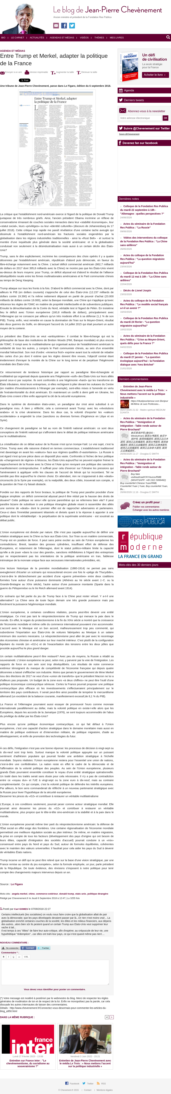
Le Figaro (17, 884)
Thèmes (97, 37)
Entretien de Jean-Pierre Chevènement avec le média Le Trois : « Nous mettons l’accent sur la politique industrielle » (85, 1063)
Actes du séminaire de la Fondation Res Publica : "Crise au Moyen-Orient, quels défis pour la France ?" (142, 339)
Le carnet (16, 37)
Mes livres (115, 37)
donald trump (66, 893)
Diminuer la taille (87, 72)
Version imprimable (36, 72)
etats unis (80, 893)
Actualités (35, 37)
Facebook (75, 1083)
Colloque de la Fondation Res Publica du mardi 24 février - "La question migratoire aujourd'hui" (144, 322)
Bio (3, 37)
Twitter (90, 1083)
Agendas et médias (60, 37)
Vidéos (83, 37)
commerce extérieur (47, 893)
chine (32, 893)
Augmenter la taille (62, 72)
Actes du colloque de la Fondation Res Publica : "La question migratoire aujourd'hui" (142, 259)
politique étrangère (97, 893)
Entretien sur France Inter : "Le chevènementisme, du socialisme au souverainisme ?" (27, 1063)
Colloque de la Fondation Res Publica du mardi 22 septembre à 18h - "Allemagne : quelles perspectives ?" (144, 210)
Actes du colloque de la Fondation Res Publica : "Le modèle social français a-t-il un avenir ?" (144, 304)
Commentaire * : (10, 952)
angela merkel (19, 893)
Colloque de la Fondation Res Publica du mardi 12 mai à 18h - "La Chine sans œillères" (144, 276)
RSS (103, 1083)
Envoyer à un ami (11, 72)
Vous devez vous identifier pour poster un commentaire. (55, 989)
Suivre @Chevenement (129, 134)
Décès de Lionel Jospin (137, 290)
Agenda (129, 90)
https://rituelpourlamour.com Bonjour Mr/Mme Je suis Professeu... (149, 402)
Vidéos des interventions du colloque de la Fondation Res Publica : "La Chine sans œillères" (144, 241)
